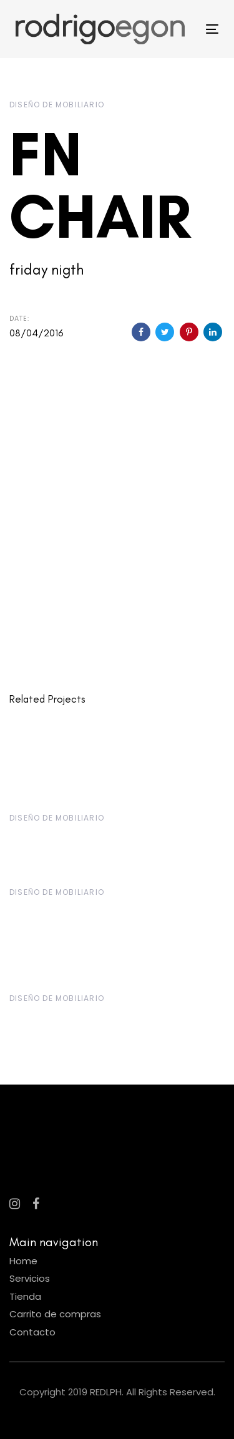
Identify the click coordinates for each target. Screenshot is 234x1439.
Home (23, 1260)
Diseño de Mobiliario (56, 104)
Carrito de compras (55, 1313)
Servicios (29, 1278)
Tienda (25, 1296)
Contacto (32, 1332)
